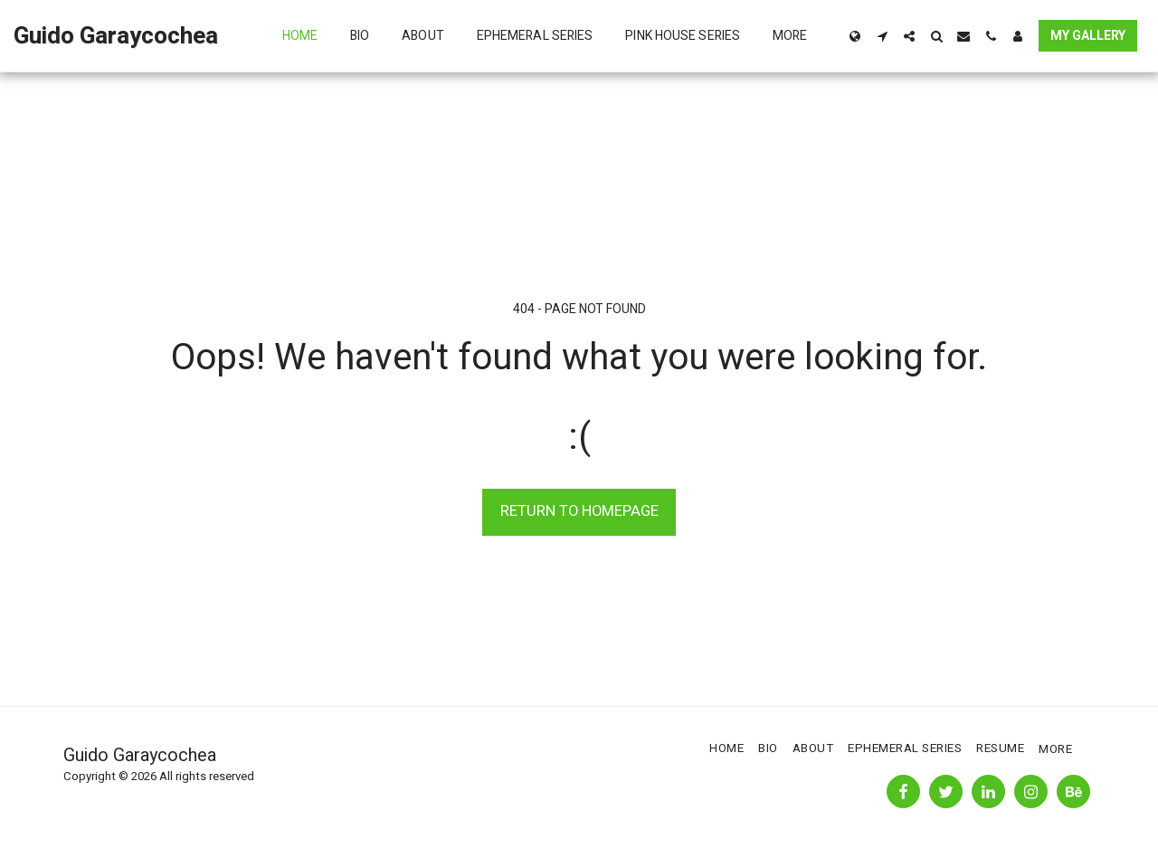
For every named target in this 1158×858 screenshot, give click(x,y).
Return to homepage (579, 511)
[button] (882, 36)
